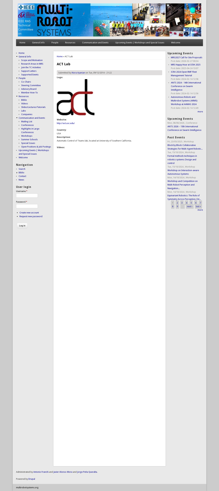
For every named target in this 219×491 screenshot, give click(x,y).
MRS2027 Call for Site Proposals (186, 57)
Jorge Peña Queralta (87, 472)
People (54, 42)
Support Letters (28, 71)
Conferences (27, 125)
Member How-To (29, 92)
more (200, 111)
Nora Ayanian (78, 72)
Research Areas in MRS (32, 64)
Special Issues (28, 143)
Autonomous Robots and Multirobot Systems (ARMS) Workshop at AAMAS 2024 (184, 100)
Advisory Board (28, 89)
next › (189, 206)
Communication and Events (95, 42)
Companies (26, 114)
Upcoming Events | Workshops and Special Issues (139, 42)
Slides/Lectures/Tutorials (33, 107)
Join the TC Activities (31, 67)
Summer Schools (29, 139)
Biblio (24, 100)
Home (22, 42)
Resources (70, 42)
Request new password (31, 216)
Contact (22, 176)
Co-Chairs (26, 81)
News (21, 179)
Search (22, 169)
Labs (23, 110)
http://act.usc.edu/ (66, 123)
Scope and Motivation (32, 60)
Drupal (31, 479)
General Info (38, 42)
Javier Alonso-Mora (62, 472)
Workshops (26, 136)
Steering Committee (31, 85)
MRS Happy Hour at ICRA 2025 (185, 64)
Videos (24, 103)
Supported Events (29, 74)
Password (21, 202)
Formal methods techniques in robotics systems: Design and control (182, 159)
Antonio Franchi (41, 472)
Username (21, 191)
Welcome (175, 42)
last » (198, 206)
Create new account (29, 212)
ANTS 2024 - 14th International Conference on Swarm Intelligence (186, 86)
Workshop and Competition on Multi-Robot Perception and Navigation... (183, 185)
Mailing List (26, 121)
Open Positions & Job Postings (36, 146)
